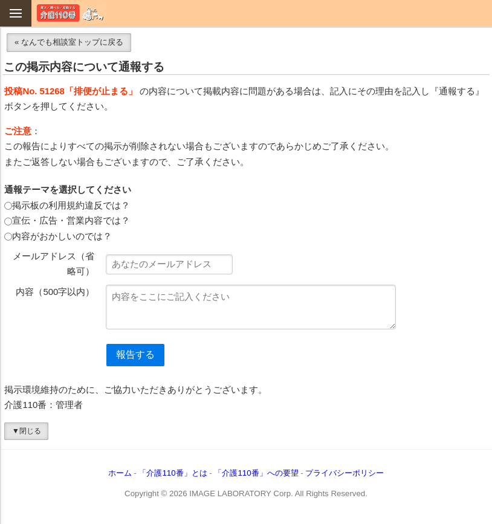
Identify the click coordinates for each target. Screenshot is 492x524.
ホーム (120, 472)
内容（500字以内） (55, 292)
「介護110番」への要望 (256, 472)
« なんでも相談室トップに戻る (69, 42)
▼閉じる (26, 431)
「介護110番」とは (172, 472)
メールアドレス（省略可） (53, 264)
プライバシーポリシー (344, 472)
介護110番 (70, 13)
